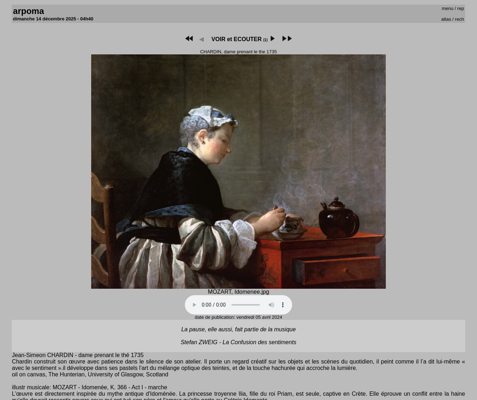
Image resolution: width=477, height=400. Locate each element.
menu (447, 8)
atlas (446, 19)
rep (460, 8)
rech (459, 19)
